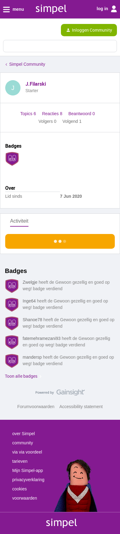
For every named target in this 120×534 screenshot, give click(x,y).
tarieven (20, 461)
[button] (6, 31)
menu (13, 9)
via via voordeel (27, 452)
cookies (19, 488)
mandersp (32, 357)
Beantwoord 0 (81, 113)
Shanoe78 (32, 319)
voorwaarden (24, 498)
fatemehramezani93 (42, 338)
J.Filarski (35, 83)
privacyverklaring (28, 479)
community (22, 442)
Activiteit (19, 221)
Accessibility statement (81, 406)
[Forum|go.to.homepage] (31, 30)
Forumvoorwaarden (35, 406)
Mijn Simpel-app (27, 470)
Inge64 (29, 300)
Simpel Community (27, 64)
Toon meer (60, 239)
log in (107, 9)
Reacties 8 (52, 113)
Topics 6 (28, 113)
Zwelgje (30, 282)
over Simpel (23, 433)
